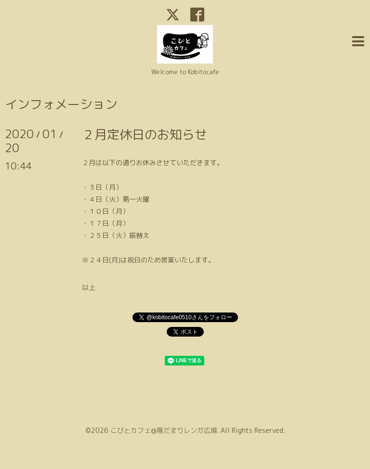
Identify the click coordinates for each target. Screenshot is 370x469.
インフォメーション (61, 104)
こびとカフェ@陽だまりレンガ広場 (163, 430)
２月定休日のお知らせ (144, 134)
